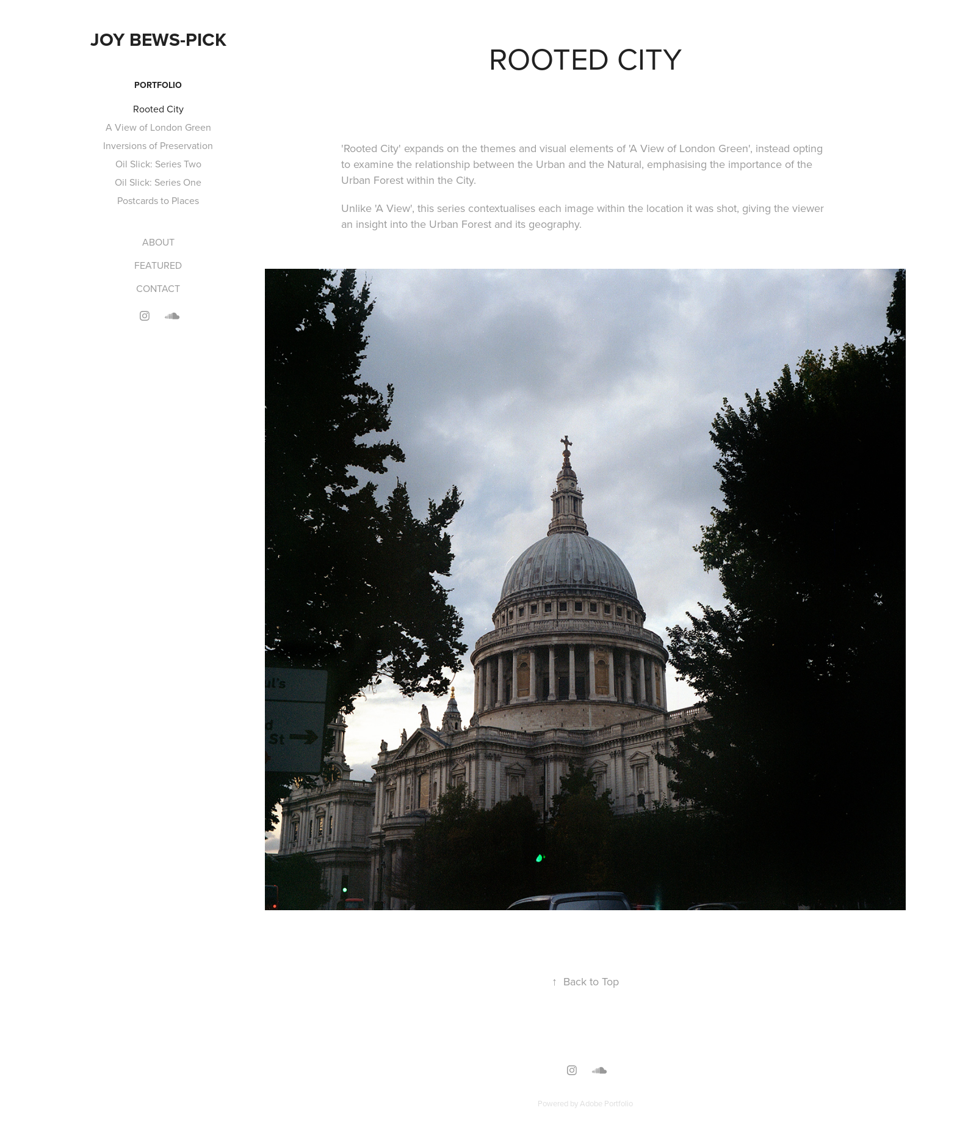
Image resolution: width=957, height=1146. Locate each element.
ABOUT (158, 242)
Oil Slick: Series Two (158, 163)
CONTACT (158, 288)
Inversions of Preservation (158, 145)
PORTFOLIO (158, 85)
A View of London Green (158, 127)
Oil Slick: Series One (158, 182)
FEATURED (158, 265)
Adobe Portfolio (606, 1103)
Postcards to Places (158, 200)
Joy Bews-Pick (158, 39)
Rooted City (158, 108)
